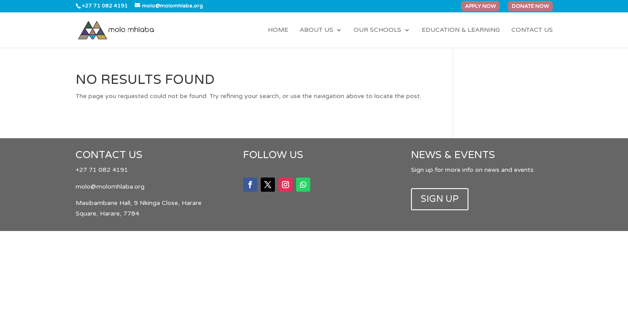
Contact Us (532, 30)
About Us (316, 30)
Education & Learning (461, 30)
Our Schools (377, 30)
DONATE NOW (530, 6)
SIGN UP (440, 199)
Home (278, 30)
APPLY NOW (480, 6)
